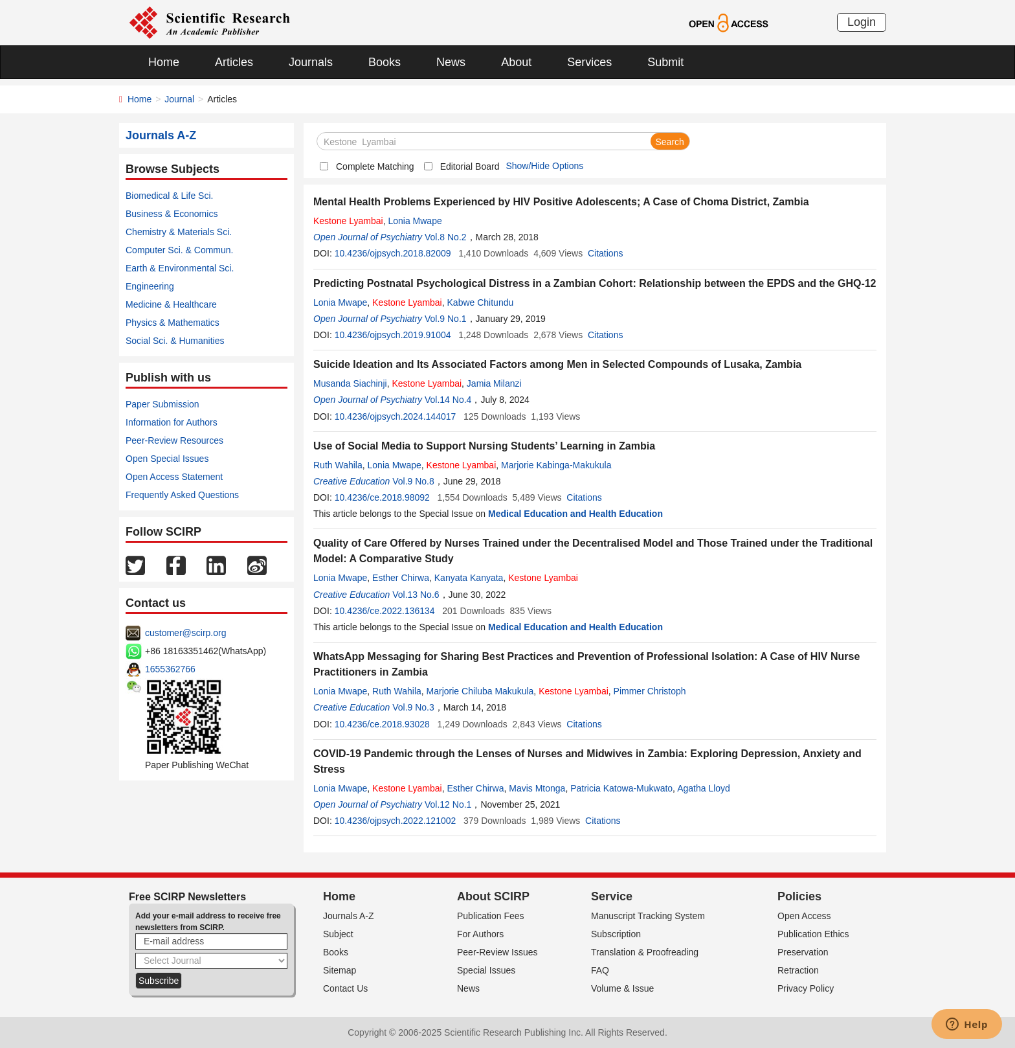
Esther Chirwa (400, 578)
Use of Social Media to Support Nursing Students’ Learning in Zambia (484, 445)
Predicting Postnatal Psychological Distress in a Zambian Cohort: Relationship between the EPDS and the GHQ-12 (594, 283)
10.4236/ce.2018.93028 (382, 724)
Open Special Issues (167, 458)
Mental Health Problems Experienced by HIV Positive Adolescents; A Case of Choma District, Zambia (561, 201)
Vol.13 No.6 (415, 594)
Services (589, 62)
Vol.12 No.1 (448, 804)
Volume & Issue (622, 988)
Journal (179, 99)
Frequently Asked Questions (182, 495)
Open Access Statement (174, 477)
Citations (605, 253)
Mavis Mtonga (537, 788)
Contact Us (345, 988)
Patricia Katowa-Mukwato (621, 788)
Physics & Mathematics (172, 322)
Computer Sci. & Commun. (180, 250)
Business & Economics (172, 214)
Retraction (798, 970)
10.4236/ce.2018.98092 (382, 497)
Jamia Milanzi (494, 383)
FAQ (600, 970)
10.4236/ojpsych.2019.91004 (393, 335)
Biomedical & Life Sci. (169, 195)
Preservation (803, 952)
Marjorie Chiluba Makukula (480, 691)
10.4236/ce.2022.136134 (385, 611)
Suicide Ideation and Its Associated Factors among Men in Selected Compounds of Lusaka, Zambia (557, 364)
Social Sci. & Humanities (175, 341)
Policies (799, 896)
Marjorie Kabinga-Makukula (556, 465)
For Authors (480, 934)
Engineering (150, 286)
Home (163, 62)
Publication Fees (490, 916)
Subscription (616, 934)
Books (384, 62)
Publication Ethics (813, 934)
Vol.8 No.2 (446, 237)
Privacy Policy (805, 988)
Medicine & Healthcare (171, 304)
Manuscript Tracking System (648, 916)
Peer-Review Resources (174, 440)
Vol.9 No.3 (413, 707)
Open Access (804, 916)
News (450, 62)
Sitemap (339, 970)
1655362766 (170, 669)
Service (611, 896)
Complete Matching (375, 166)
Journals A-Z (348, 916)
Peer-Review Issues (497, 952)
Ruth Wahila (337, 465)
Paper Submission (162, 404)
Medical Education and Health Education (575, 513)
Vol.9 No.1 (446, 318)
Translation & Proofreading (644, 952)
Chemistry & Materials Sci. (179, 232)
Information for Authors (172, 422)
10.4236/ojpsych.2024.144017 (395, 416)
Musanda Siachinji (350, 383)
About (516, 62)
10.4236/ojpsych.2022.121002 (395, 820)
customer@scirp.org (185, 633)
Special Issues (486, 970)
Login (861, 22)
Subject (338, 934)
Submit (665, 62)
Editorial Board (470, 166)
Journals (311, 62)
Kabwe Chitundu (480, 302)
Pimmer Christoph (650, 691)
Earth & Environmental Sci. (180, 268)
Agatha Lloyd (703, 788)
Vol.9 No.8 (413, 481)
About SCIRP (493, 896)
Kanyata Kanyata (469, 578)
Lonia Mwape (414, 221)
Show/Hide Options (544, 166)
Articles (234, 62)
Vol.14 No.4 (448, 399)
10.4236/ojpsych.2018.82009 (393, 253)
